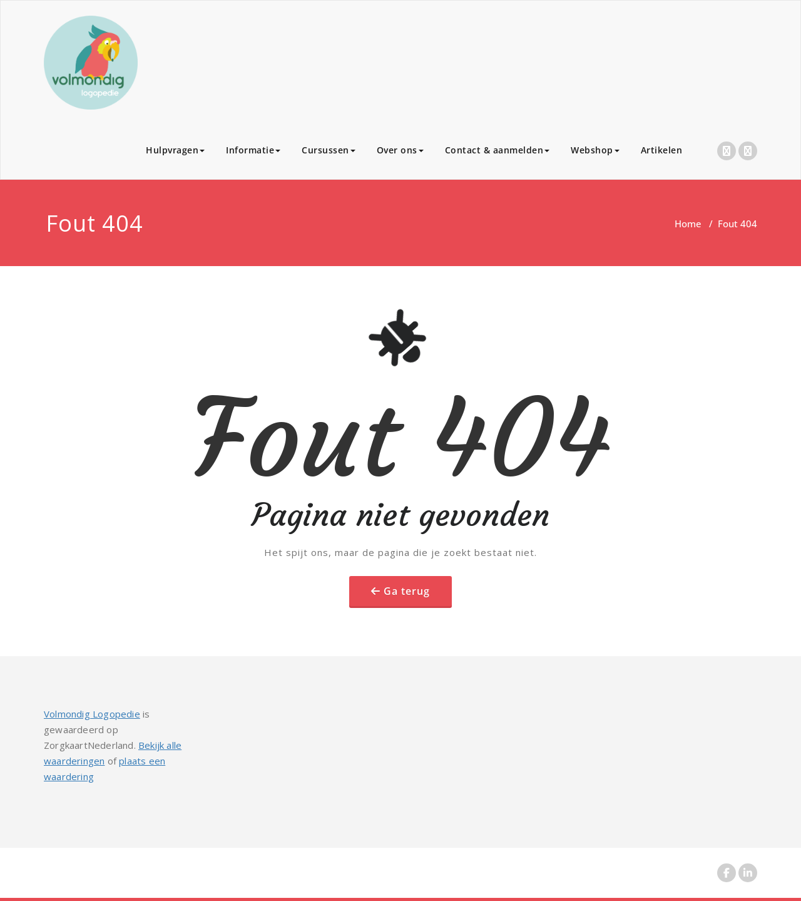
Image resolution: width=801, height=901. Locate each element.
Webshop (595, 150)
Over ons (400, 150)
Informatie (253, 150)
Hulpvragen (175, 150)
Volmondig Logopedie (92, 714)
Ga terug (407, 591)
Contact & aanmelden (497, 150)
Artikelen (662, 150)
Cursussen (328, 150)
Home (688, 223)
